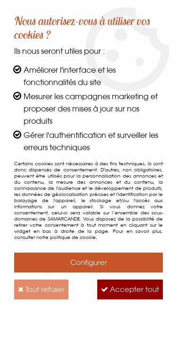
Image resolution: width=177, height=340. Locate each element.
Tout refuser (41, 289)
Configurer (88, 262)
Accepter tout (130, 289)
